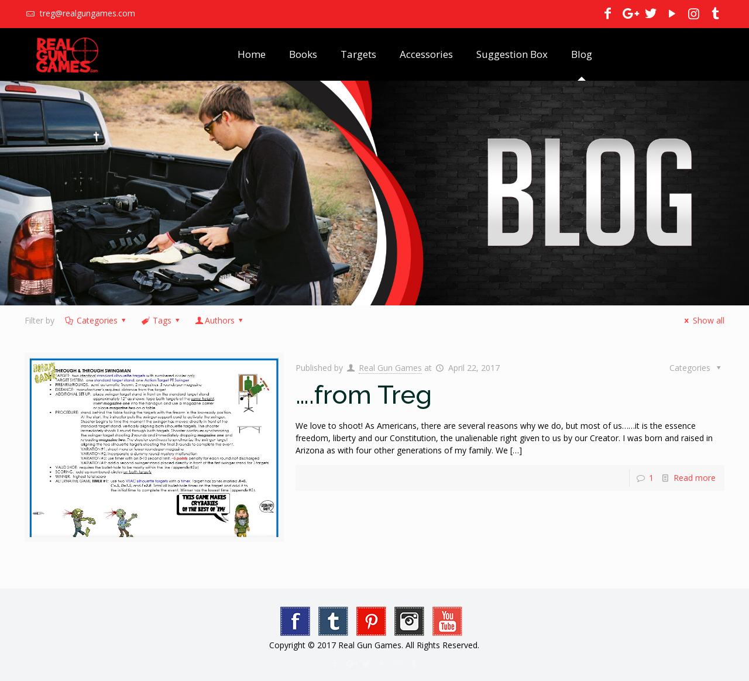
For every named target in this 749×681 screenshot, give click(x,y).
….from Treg (364, 395)
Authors (220, 320)
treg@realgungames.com (86, 13)
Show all (702, 320)
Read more (695, 477)
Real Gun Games (390, 367)
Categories (96, 320)
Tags (161, 320)
